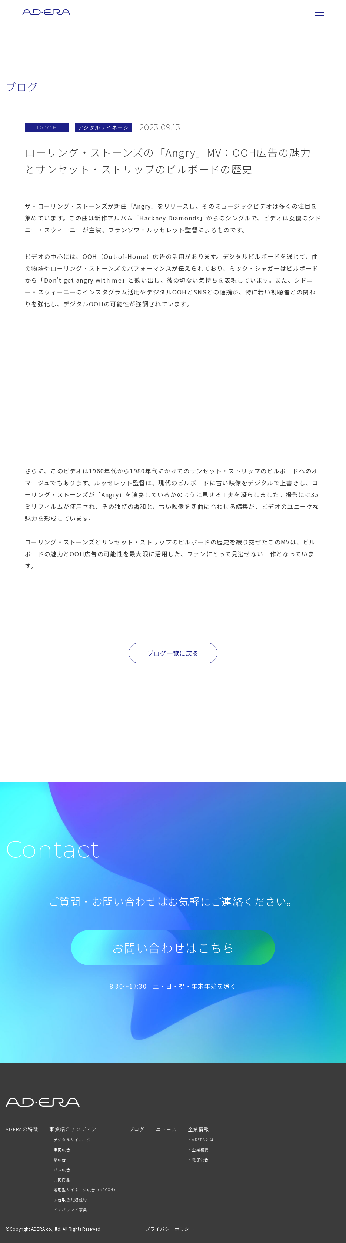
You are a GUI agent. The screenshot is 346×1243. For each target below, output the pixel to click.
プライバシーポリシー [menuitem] (169, 1229)
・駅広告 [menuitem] (57, 1159)
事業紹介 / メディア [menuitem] (73, 1130)
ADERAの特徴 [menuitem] (22, 1130)
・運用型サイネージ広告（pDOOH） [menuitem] (83, 1189)
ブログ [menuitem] (137, 1130)
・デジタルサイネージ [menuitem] (70, 1139)
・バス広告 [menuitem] (59, 1169)
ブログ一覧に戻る (173, 653)
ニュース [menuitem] (166, 1130)
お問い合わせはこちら (173, 947)
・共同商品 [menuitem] (59, 1179)
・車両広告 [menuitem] (59, 1149)
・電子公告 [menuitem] (198, 1159)
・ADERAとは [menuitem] (201, 1139)
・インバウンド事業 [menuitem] (68, 1209)
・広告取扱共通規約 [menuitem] (68, 1199)
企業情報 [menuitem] (198, 1130)
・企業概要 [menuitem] (198, 1149)
